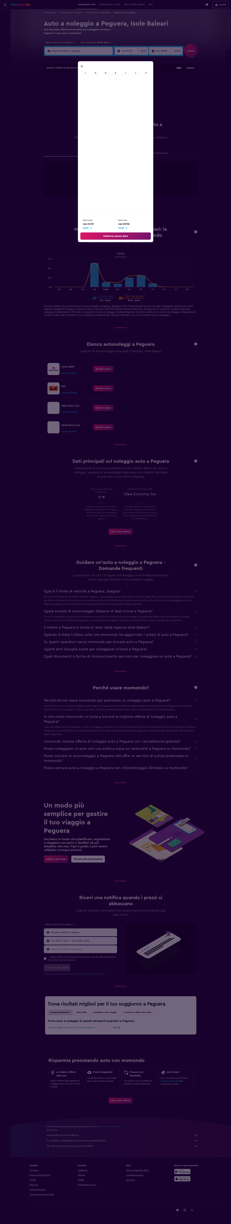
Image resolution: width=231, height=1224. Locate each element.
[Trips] (5, 41)
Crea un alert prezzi (170, 1081)
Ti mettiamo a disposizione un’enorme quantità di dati (122, 1140)
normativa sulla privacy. (95, 974)
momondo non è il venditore (122, 1135)
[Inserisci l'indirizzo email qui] (83, 949)
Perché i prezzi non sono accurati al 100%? (122, 1146)
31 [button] (96, 108)
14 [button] (74, 93)
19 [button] (110, 93)
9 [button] (89, 86)
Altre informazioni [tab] (159, 153)
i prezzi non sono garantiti (108, 1126)
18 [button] (103, 93)
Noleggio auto (50, 12)
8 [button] (81, 86)
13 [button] (67, 93)
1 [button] (81, 79)
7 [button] (74, 86)
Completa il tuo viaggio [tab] (105, 1012)
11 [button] (103, 86)
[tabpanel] (121, 181)
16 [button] (89, 93)
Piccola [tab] (120, 254)
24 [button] (96, 101)
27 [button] (67, 108)
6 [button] (67, 86)
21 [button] (74, 101)
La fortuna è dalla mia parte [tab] (137, 1012)
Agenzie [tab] (82, 153)
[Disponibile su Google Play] (182, 1171)
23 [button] (88, 101)
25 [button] (103, 101)
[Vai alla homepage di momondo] (20, 4)
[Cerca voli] (5, 14)
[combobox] (59, 42)
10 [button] (96, 86)
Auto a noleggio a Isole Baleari (97, 12)
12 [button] (110, 86)
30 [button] (88, 108)
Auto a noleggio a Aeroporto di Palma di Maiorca (71, 1028)
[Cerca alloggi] (5, 20)
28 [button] (74, 108)
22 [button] (81, 101)
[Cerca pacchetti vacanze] (5, 33)
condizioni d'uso (77, 974)
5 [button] (110, 79)
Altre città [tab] (81, 1012)
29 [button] (81, 108)
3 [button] (96, 79)
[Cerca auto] (5, 27)
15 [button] (81, 93)
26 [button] (110, 101)
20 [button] (67, 101)
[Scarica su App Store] (182, 1178)
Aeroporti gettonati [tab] (60, 1012)
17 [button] (96, 93)
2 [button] (89, 79)
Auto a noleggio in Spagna (71, 12)
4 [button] (103, 79)
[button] (5, 4)
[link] (103, 369)
